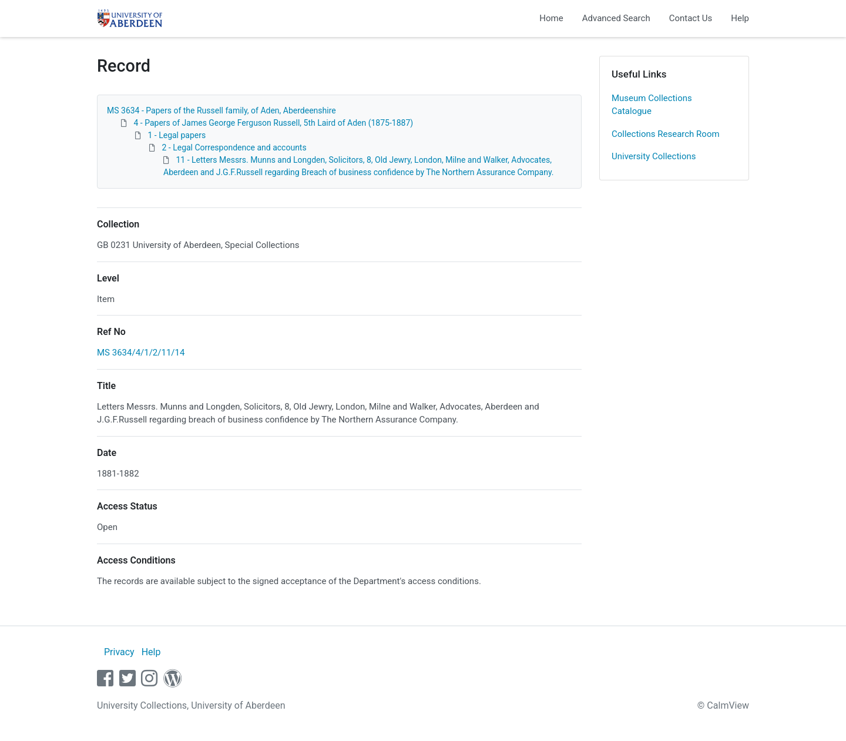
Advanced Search (616, 18)
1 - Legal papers (176, 135)
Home (551, 18)
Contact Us (691, 18)
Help (740, 18)
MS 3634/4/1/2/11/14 (140, 352)
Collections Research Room (666, 134)
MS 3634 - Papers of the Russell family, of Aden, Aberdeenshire (221, 110)
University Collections (654, 156)
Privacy (119, 652)
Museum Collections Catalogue (652, 105)
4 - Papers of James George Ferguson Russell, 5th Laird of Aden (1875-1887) (273, 123)
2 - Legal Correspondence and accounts (234, 147)
